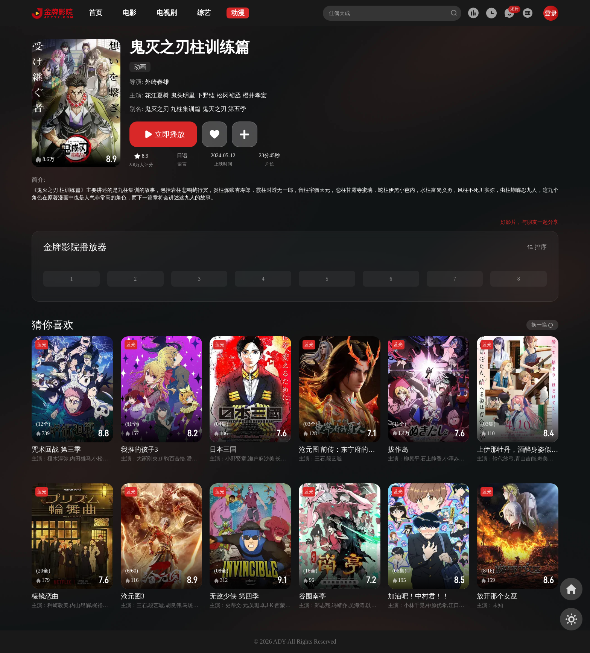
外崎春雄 (157, 82)
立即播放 (163, 134)
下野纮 (206, 95)
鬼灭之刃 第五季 (224, 109)
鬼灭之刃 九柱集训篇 (173, 109)
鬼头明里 (183, 95)
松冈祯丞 (229, 95)
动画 (140, 67)
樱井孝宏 (255, 95)
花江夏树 (157, 95)
